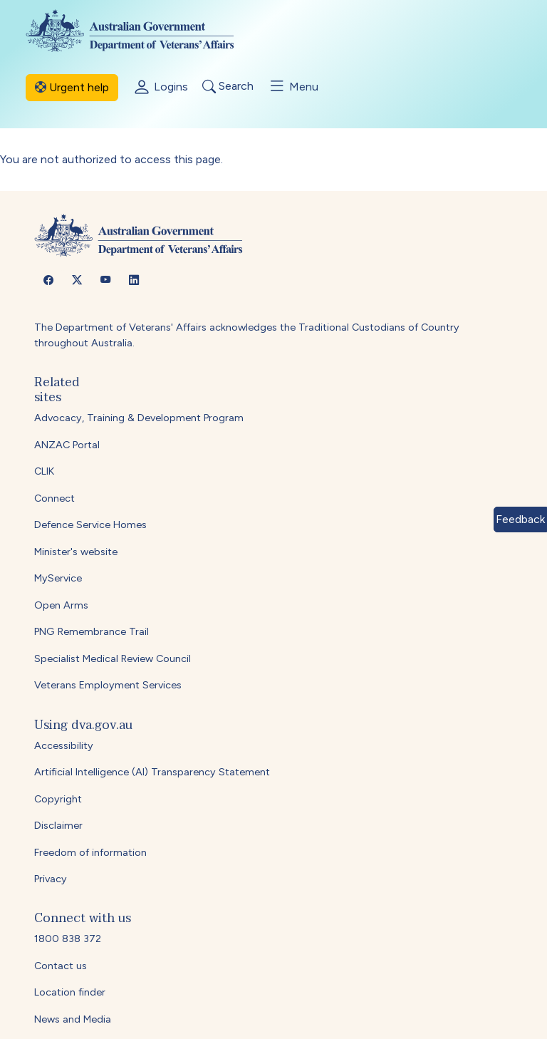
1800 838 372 (67, 938)
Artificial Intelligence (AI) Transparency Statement (152, 771)
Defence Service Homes (90, 524)
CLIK (44, 471)
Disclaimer (58, 825)
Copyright (58, 798)
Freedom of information (90, 852)
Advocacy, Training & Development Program (139, 417)
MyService (58, 578)
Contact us (60, 965)
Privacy (50, 878)
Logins (160, 87)
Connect (54, 498)
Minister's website (76, 551)
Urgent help (72, 87)
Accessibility (63, 745)
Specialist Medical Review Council (112, 658)
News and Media (72, 1019)
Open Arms (61, 605)
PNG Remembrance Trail (91, 631)
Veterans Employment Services (108, 684)
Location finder (69, 992)
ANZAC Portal (67, 444)
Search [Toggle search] (228, 86)
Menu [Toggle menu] (293, 86)
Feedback (520, 519)
